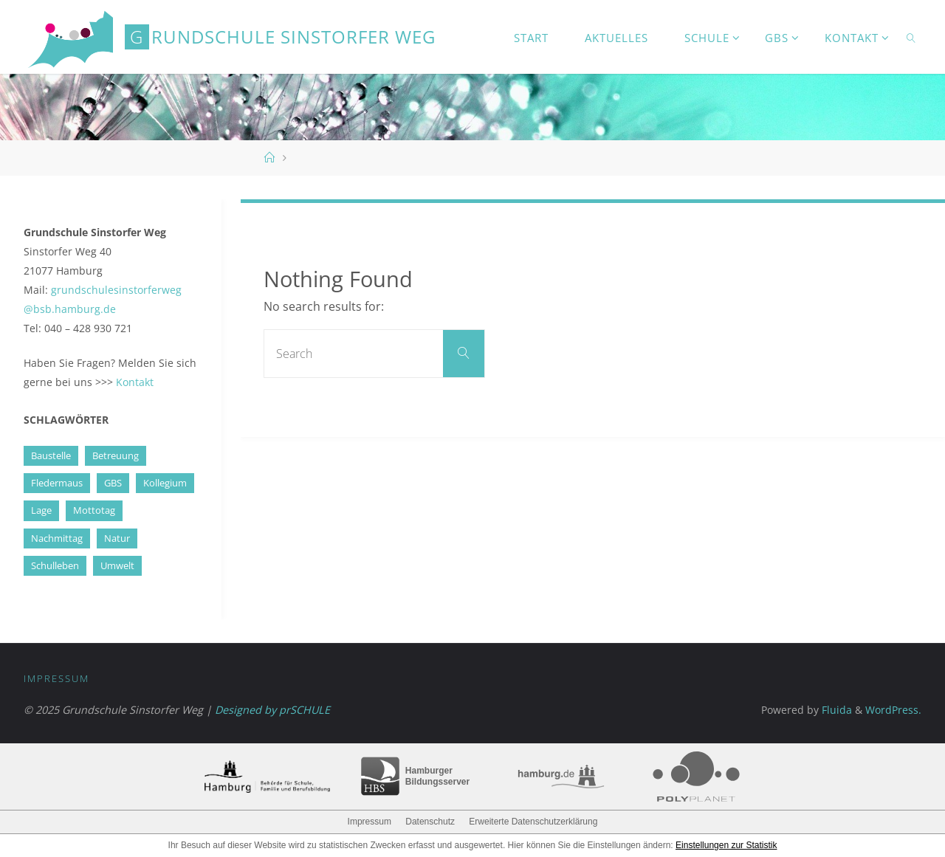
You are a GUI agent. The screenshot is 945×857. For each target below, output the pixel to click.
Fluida (835, 710)
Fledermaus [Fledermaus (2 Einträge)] (57, 482)
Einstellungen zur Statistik (726, 845)
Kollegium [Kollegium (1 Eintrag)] (165, 482)
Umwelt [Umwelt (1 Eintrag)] (117, 565)
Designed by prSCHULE (272, 710)
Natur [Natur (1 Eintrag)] (117, 538)
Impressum (56, 678)
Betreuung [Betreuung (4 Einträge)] (115, 455)
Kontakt (135, 382)
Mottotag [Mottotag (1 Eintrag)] (94, 510)
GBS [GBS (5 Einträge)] (113, 482)
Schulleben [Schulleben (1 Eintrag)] (55, 565)
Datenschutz (430, 821)
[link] (911, 37)
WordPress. (893, 710)
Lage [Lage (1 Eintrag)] (41, 510)
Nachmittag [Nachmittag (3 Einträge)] (57, 538)
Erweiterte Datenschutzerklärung (533, 821)
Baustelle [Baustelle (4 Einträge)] (51, 455)
